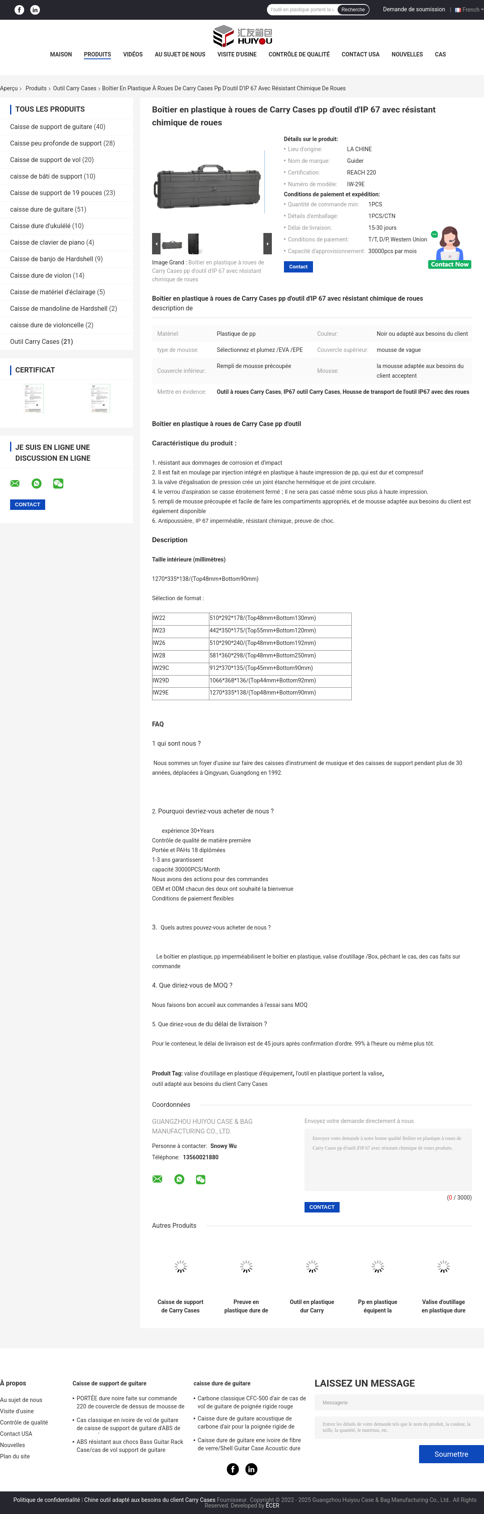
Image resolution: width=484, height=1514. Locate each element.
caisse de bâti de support (46, 176)
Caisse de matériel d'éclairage (53, 292)
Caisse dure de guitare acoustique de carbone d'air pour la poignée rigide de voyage (246, 1423)
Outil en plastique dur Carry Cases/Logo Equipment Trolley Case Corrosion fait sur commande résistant (312, 1306)
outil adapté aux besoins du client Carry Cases (210, 1084)
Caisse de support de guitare (51, 127)
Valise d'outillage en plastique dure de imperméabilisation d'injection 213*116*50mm (443, 1306)
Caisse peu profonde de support (56, 143)
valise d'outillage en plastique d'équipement (238, 1073)
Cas (440, 54)
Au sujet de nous (180, 54)
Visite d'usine (237, 54)
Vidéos (133, 54)
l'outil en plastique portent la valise (339, 1073)
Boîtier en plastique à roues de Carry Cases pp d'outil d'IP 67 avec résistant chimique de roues (208, 271)
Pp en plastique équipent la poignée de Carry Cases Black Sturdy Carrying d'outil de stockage (377, 1306)
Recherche (353, 9)
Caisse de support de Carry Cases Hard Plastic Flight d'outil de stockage (180, 1306)
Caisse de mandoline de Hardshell (58, 308)
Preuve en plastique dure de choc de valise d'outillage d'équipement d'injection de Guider (246, 1306)
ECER (273, 1505)
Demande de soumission (414, 9)
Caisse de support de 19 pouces (56, 193)
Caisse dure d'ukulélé (40, 226)
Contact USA (361, 54)
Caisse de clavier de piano (47, 242)
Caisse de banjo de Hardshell (51, 259)
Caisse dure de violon (40, 275)
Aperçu (9, 88)
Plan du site (15, 1456)
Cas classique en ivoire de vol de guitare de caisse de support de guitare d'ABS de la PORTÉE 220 (128, 1425)
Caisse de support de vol (45, 160)
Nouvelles (407, 54)
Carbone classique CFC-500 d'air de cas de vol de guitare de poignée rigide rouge (252, 1402)
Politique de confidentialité (46, 1500)
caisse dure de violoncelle (47, 325)
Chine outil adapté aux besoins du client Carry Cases (149, 1500)
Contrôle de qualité (299, 54)
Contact (298, 267)
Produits (97, 54)
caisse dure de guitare (41, 209)
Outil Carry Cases (74, 88)
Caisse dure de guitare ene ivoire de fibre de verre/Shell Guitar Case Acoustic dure (249, 1444)
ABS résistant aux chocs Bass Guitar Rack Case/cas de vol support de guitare (130, 1446)
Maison (61, 54)
